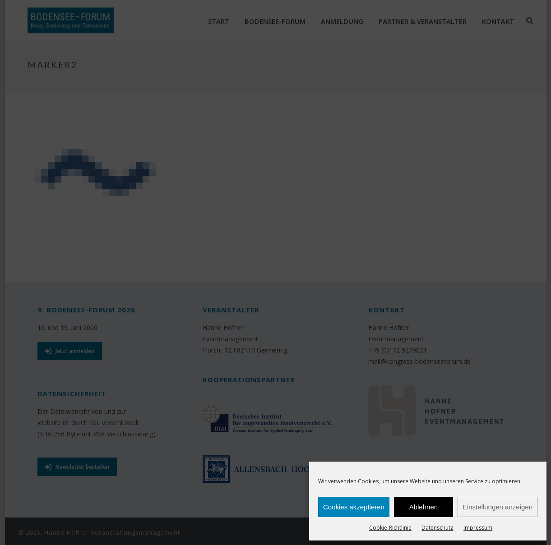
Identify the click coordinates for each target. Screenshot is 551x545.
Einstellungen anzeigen (497, 507)
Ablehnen (423, 507)
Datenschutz (437, 527)
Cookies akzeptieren (353, 507)
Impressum (477, 527)
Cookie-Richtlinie (390, 527)
